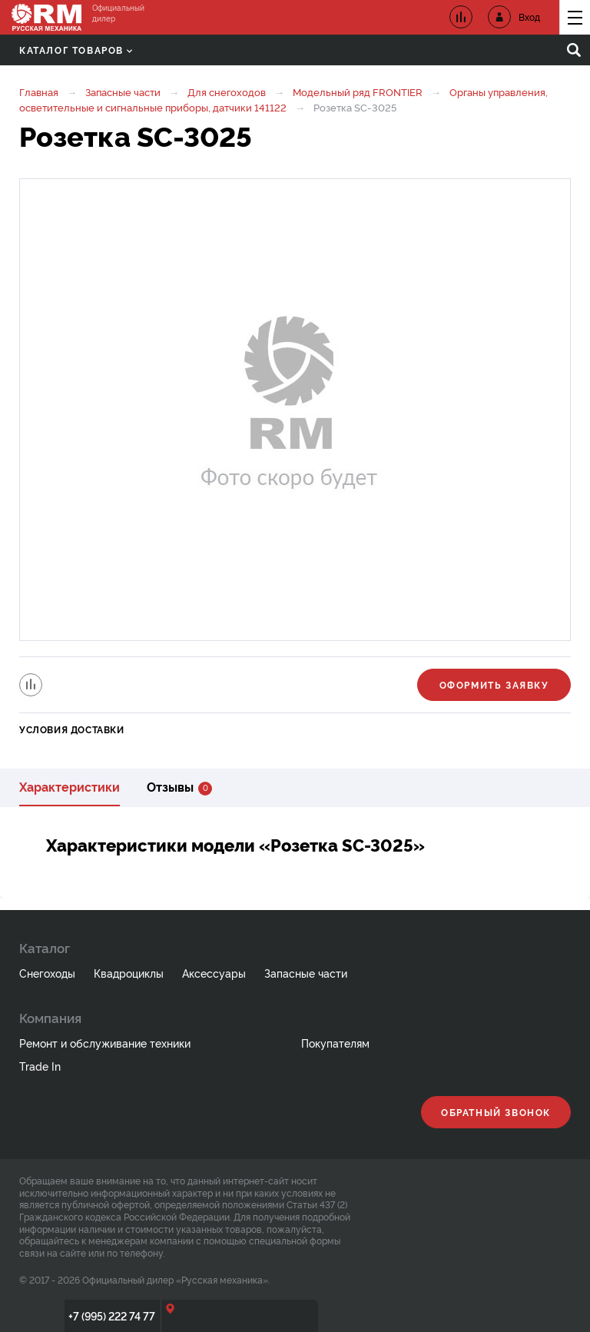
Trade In (40, 1065)
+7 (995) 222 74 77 (111, 1315)
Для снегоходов (226, 91)
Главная (38, 91)
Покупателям (335, 1042)
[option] (295, 409)
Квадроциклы (129, 972)
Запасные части (123, 91)
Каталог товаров (75, 49)
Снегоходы (47, 972)
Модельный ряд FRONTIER (358, 91)
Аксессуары (214, 972)
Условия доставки (71, 729)
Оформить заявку (494, 684)
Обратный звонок (496, 1111)
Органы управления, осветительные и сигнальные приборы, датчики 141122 (283, 99)
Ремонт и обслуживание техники (105, 1042)
